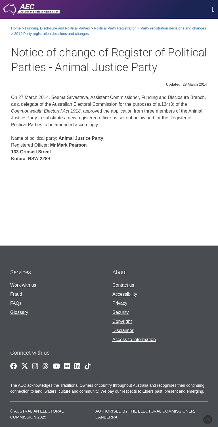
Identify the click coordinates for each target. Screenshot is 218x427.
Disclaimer (123, 330)
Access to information (134, 339)
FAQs (16, 303)
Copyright (122, 321)
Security (120, 312)
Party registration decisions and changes (173, 28)
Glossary (19, 312)
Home (16, 28)
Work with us (23, 285)
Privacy (119, 303)
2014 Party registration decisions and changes (51, 33)
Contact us (123, 285)
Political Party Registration (115, 28)
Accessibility (124, 294)
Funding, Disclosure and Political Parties (57, 28)
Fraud (16, 294)
